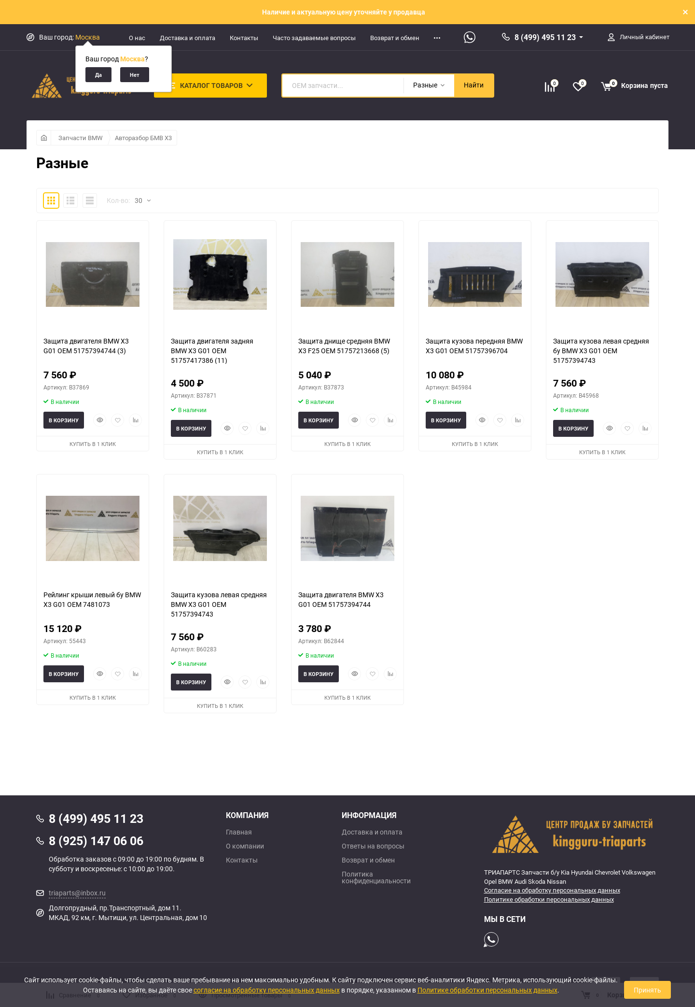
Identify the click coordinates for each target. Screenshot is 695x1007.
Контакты (244, 37)
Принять (647, 989)
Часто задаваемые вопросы (314, 37)
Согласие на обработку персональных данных (552, 890)
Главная (239, 832)
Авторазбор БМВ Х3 (143, 137)
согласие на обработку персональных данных (267, 989)
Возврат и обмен (394, 37)
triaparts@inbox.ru (77, 892)
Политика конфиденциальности (376, 877)
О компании (245, 846)
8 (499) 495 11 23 (545, 37)
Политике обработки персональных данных (549, 899)
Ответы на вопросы (373, 846)
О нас (137, 37)
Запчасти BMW (80, 137)
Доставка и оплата (187, 37)
